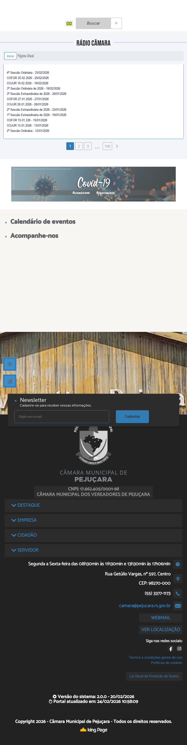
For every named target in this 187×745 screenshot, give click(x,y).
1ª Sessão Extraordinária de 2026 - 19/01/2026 (36, 115)
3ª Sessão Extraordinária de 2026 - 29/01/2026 (36, 93)
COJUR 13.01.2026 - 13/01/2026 (27, 125)
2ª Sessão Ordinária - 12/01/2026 (28, 130)
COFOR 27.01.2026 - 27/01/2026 (28, 99)
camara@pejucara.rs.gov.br (144, 606)
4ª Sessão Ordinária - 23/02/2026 (28, 72)
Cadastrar (132, 416)
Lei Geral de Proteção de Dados (154, 676)
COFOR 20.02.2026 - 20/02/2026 (28, 78)
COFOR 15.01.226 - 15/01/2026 (27, 120)
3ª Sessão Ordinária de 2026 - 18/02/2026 (33, 88)
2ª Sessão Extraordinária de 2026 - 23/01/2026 (36, 109)
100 (107, 146)
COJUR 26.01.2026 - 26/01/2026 (27, 104)
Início (10, 56)
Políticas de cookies (166, 663)
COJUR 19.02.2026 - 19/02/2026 (27, 83)
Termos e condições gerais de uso (155, 657)
